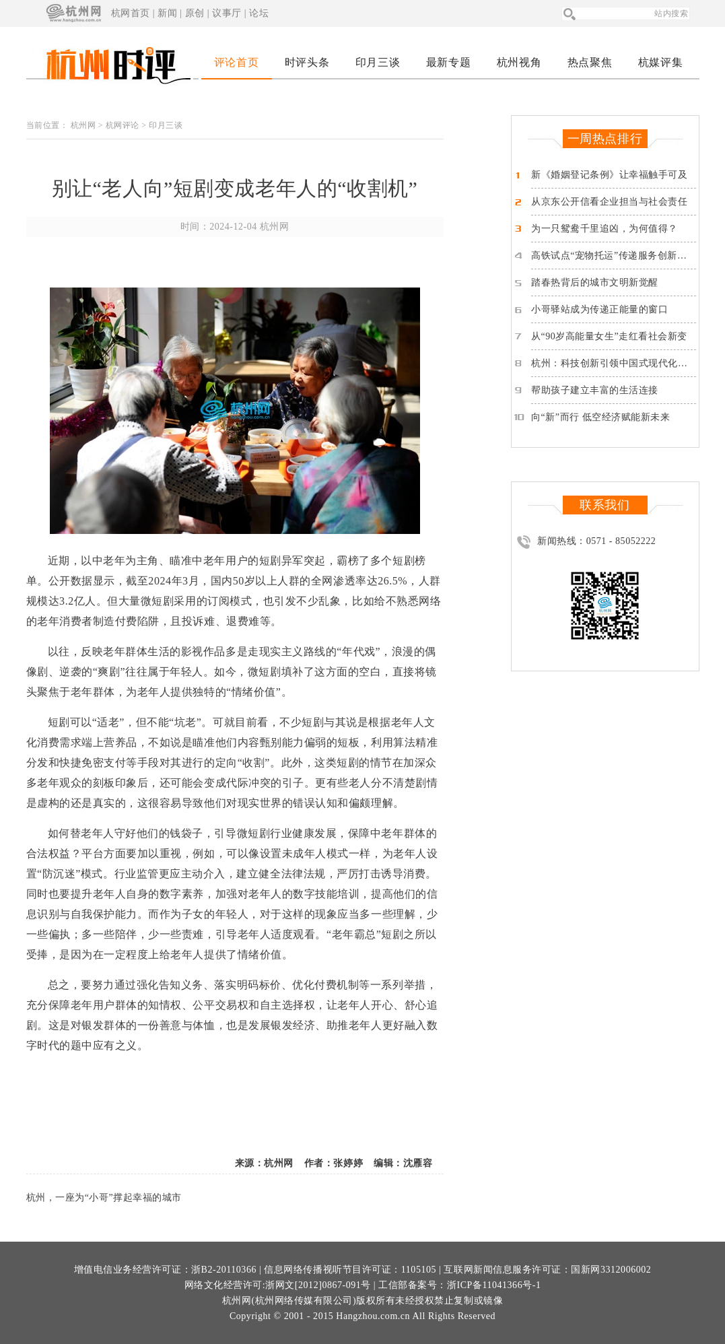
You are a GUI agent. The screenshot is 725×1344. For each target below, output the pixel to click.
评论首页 (236, 62)
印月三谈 (377, 62)
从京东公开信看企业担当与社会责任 (609, 202)
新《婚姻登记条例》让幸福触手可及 (609, 175)
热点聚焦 (589, 62)
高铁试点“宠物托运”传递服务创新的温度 (619, 255)
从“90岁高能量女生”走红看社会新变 (609, 336)
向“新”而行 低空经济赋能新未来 (600, 417)
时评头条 (307, 62)
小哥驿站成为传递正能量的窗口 (599, 309)
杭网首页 (130, 13)
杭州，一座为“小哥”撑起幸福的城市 (104, 1197)
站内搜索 (671, 13)
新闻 (167, 13)
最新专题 (448, 62)
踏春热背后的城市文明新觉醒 (594, 282)
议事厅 (227, 13)
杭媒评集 (660, 62)
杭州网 (83, 125)
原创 (195, 13)
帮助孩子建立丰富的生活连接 (594, 390)
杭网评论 (122, 125)
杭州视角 (519, 62)
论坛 (259, 13)
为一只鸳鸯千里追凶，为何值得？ (604, 229)
